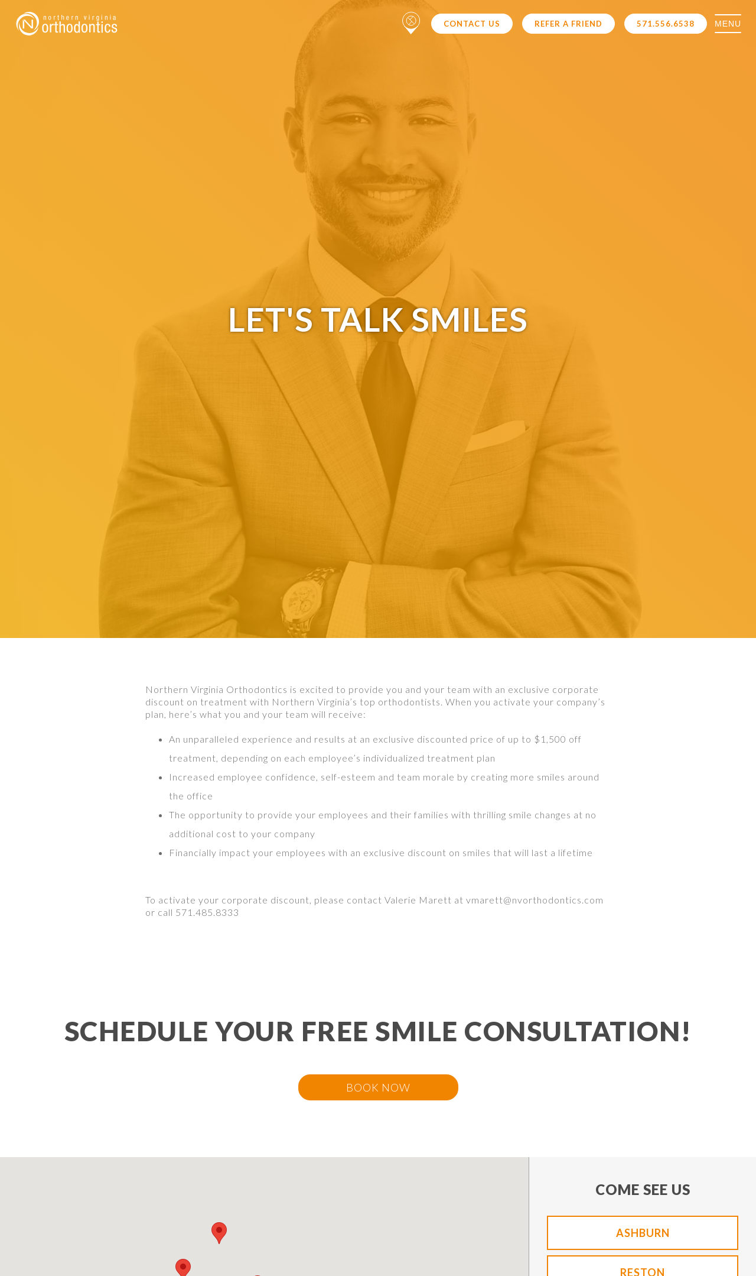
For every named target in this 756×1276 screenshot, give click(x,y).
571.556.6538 (666, 23)
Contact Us (472, 23)
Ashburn (643, 1232)
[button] (219, 1233)
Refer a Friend (568, 23)
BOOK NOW (378, 1087)
